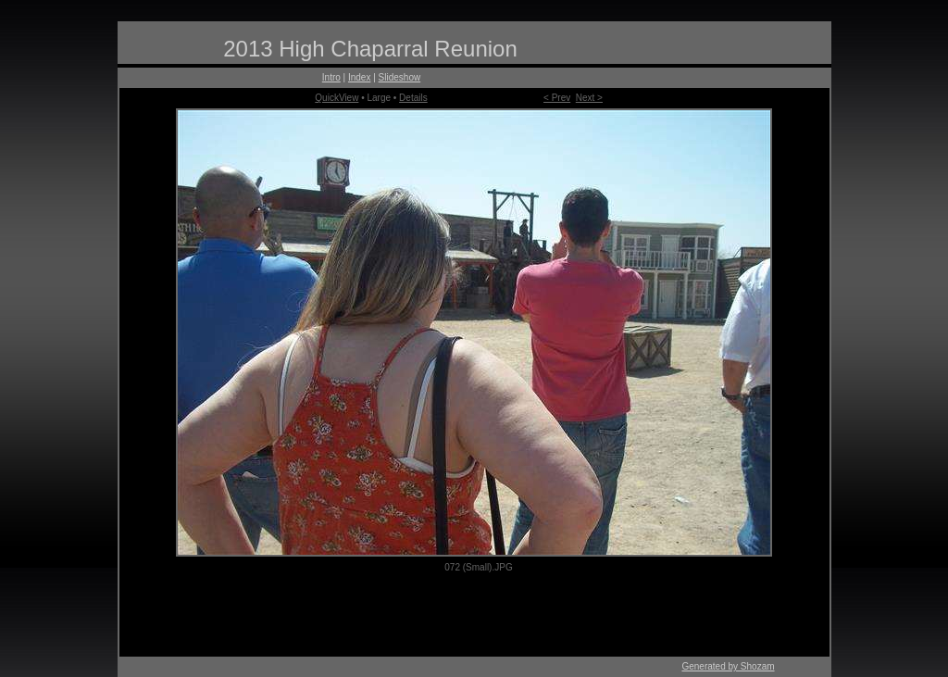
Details (413, 98)
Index (359, 77)
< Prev (556, 98)
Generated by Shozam (727, 666)
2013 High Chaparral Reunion (370, 48)
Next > (589, 98)
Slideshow (400, 77)
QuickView (336, 98)
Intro (331, 77)
